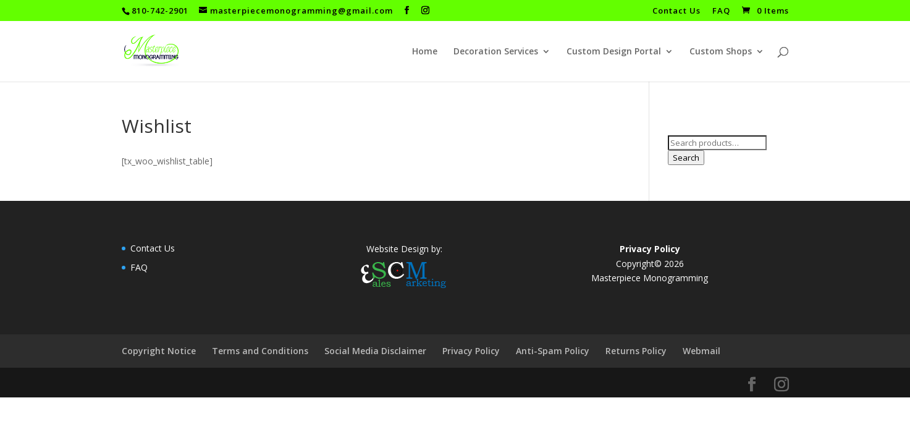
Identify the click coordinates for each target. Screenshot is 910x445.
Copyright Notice (159, 351)
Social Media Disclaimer (375, 351)
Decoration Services (495, 52)
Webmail (701, 351)
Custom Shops (720, 52)
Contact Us (676, 11)
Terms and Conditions (260, 351)
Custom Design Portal (614, 52)
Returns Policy (636, 351)
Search (686, 157)
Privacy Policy (471, 351)
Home (424, 52)
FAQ (721, 11)
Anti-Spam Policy (552, 351)
